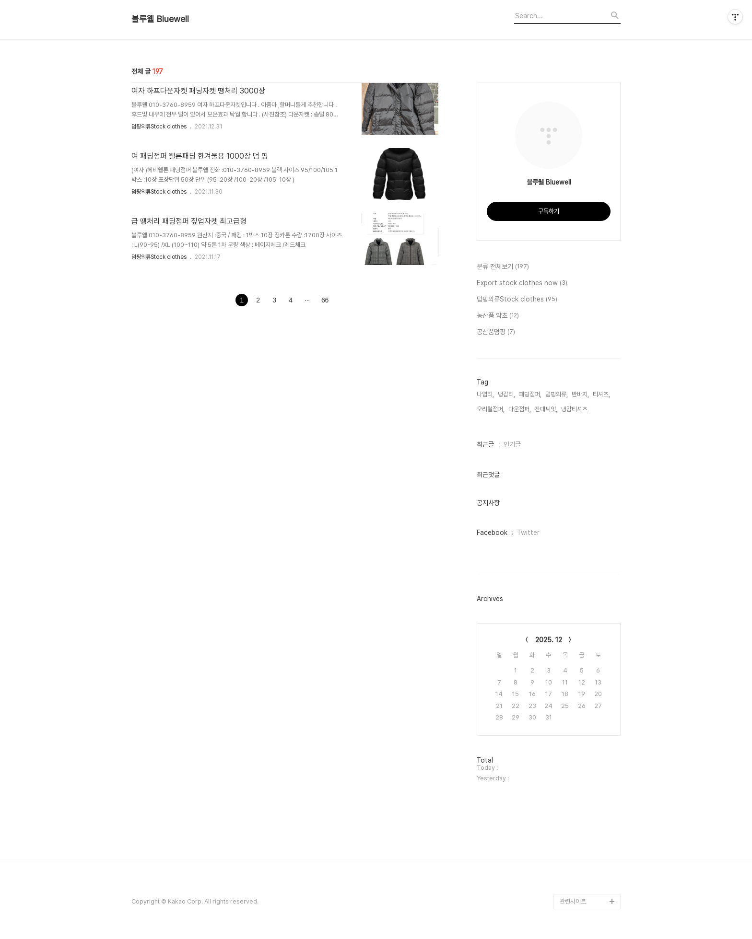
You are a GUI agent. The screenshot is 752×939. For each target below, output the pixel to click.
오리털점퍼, (491, 409)
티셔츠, (601, 394)
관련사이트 (573, 901)
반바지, (580, 394)
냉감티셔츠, (575, 409)
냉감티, (506, 394)
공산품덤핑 (496, 332)
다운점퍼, (519, 409)
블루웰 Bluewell (160, 19)
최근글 (485, 444)
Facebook (492, 532)
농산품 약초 (498, 316)
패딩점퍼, (530, 394)
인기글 (512, 444)
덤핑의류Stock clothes (159, 126)
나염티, (485, 394)
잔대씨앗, (546, 409)
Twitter (528, 532)
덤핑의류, (556, 394)
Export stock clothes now (522, 283)
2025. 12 (548, 640)
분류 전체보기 (503, 267)
